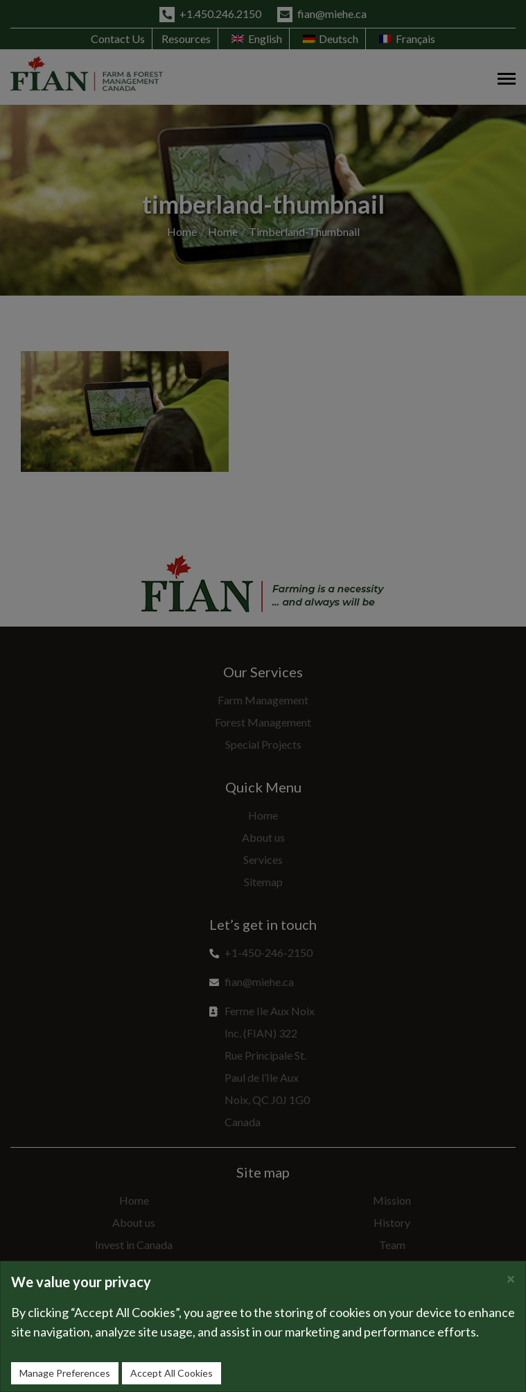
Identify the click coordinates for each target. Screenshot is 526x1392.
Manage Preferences (64, 1373)
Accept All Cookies (171, 1373)
